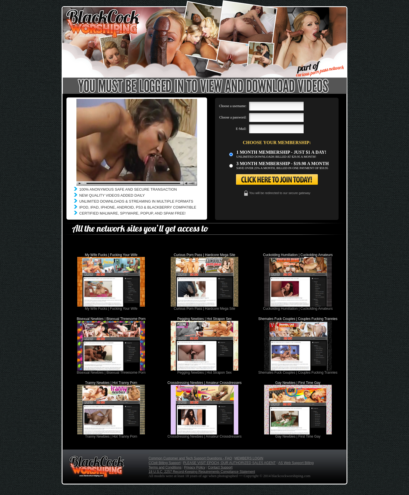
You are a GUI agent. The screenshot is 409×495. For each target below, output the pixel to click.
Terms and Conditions (165, 467)
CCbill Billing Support (165, 463)
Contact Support (220, 467)
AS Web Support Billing (296, 463)
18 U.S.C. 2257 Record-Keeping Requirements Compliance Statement (202, 472)
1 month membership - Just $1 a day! (281, 152)
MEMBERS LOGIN (248, 458)
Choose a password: (233, 117)
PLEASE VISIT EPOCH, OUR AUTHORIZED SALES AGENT (229, 463)
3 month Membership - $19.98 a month (282, 163)
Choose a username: (233, 106)
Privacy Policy (194, 467)
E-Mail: (241, 129)
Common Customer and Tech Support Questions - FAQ (190, 458)
